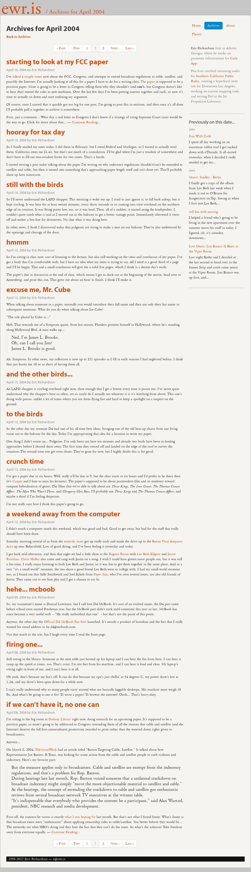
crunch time (25, 461)
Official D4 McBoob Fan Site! (65, 622)
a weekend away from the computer (63, 513)
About (230, 25)
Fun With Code (200, 136)
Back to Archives (18, 37)
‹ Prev (76, 48)
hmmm (17, 241)
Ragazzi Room (119, 554)
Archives (213, 25)
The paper (147, 81)
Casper (17, 481)
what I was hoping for (80, 817)
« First (61, 48)
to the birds (24, 413)
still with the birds (34, 184)
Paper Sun (101, 574)
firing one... (24, 644)
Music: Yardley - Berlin (205, 177)
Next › (115, 48)
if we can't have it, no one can (52, 704)
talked (16, 76)
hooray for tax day (35, 131)
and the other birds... (39, 373)
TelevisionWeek (46, 749)
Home (196, 25)
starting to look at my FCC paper (57, 61)
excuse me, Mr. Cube (38, 289)
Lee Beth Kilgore (148, 554)
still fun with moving (203, 212)
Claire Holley (30, 559)
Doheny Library (59, 719)
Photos (197, 34)
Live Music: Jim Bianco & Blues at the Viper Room (213, 249)
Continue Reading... (86, 122)
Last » (130, 48)
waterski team (73, 541)
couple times (33, 76)
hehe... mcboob (30, 589)
